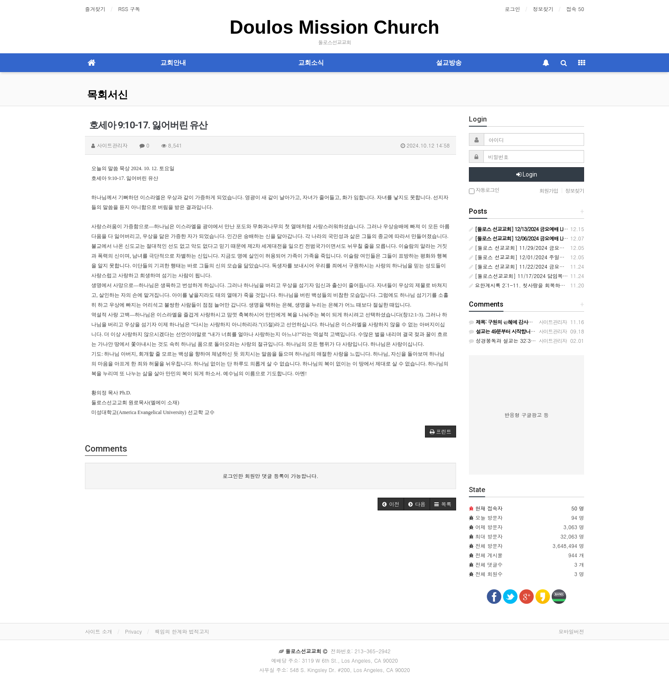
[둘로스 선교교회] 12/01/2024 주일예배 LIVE (525, 257)
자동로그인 (484, 190)
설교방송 (449, 63)
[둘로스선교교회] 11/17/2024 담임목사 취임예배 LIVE (535, 275)
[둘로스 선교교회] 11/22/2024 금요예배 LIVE (525, 266)
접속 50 (575, 8)
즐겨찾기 (95, 8)
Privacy (133, 631)
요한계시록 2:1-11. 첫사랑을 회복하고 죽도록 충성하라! (537, 285)
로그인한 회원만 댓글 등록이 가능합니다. (271, 475)
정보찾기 (543, 8)
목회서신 (107, 95)
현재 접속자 (489, 508)
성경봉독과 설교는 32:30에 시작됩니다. (518, 340)
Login (526, 174)
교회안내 (173, 63)
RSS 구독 (129, 8)
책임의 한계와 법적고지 (181, 631)
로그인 (512, 8)
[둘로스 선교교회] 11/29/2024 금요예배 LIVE (525, 247)
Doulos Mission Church (334, 27)
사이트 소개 (98, 631)
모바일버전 (571, 631)
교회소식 (311, 63)
